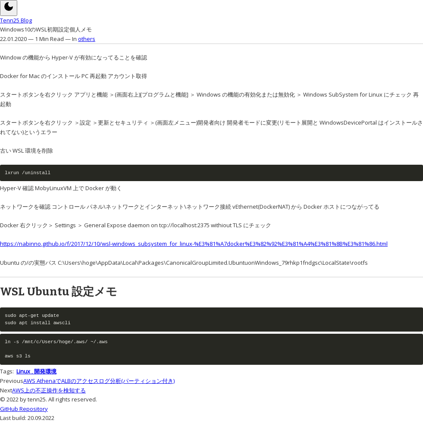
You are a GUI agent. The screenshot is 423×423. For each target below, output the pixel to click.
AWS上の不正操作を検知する (49, 390)
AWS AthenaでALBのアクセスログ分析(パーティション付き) (99, 381)
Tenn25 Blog (16, 20)
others (86, 39)
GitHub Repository (24, 409)
